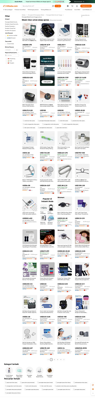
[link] (93, 385)
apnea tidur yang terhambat (27, 382)
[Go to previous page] (48, 359)
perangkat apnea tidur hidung (63, 382)
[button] (24, 35)
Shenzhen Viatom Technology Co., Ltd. (64, 113)
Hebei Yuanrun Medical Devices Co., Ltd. (82, 51)
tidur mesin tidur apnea (46, 386)
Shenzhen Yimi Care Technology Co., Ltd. (64, 158)
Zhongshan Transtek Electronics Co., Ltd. (82, 83)
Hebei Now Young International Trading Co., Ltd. (47, 288)
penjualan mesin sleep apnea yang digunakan (66, 386)
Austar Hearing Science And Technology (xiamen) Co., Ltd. (82, 115)
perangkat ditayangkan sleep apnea (46, 120)
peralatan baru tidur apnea (78, 120)
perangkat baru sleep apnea (45, 127)
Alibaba (23, 15)
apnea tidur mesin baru (61, 127)
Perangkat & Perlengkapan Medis (36, 15)
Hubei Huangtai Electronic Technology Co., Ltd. (64, 351)
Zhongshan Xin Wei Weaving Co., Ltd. (82, 190)
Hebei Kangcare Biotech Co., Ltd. (82, 224)
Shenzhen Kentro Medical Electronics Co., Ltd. (82, 156)
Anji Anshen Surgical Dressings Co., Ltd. (82, 255)
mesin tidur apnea (63, 120)
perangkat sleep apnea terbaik (45, 382)
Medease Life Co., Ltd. (27, 156)
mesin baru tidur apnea (29, 120)
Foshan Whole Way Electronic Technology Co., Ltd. (47, 257)
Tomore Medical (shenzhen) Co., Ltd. (29, 321)
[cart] (72, 6)
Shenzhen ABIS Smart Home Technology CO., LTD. (64, 83)
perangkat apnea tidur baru (63, 389)
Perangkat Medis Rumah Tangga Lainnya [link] (32, 17)
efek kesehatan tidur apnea (80, 382)
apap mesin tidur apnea (11, 382)
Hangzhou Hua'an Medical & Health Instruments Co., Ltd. (64, 49)
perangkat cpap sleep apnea (32, 389)
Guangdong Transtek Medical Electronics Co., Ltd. (82, 353)
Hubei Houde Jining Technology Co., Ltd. (29, 353)
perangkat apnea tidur (47, 389)
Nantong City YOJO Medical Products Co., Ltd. (29, 257)
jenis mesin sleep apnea (31, 386)
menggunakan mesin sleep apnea (50, 124)
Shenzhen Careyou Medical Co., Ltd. (64, 191)
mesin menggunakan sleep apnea (31, 124)
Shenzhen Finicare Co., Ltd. (46, 49)
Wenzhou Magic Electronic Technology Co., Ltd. (82, 321)
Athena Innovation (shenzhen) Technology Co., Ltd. (29, 83)
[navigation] (12, 187)
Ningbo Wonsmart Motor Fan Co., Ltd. (64, 224)
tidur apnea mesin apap (29, 127)
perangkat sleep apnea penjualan (13, 389)
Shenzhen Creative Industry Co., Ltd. (29, 221)
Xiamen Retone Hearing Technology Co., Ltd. (64, 321)
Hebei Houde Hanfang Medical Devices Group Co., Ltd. (47, 191)
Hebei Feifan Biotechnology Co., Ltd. (82, 288)
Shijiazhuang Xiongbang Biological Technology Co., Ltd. (47, 321)
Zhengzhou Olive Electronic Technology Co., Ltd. (29, 49)
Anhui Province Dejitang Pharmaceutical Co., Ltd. (47, 353)
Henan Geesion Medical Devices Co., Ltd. (64, 290)
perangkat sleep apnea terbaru (13, 393)
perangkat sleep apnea (79, 389)
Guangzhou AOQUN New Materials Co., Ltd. (47, 158)
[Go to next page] (64, 359)
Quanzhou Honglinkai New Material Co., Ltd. (29, 287)
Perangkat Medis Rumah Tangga (54, 15)
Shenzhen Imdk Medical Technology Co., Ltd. (29, 113)
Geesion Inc (25, 188)
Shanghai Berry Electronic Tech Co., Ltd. (47, 115)
